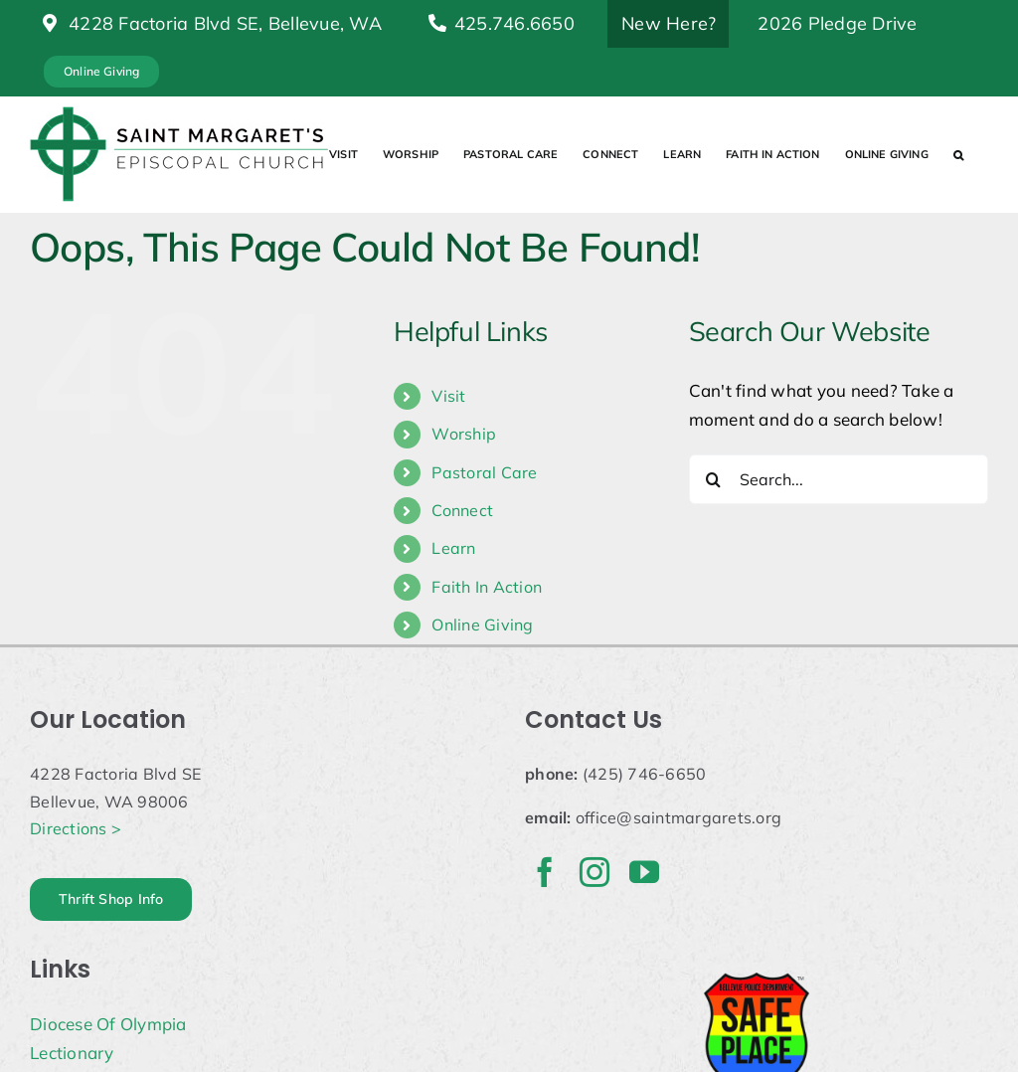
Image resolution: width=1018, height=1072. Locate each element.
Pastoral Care (484, 472)
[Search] (714, 479)
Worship (463, 434)
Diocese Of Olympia (108, 1023)
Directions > (75, 828)
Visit (448, 396)
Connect (462, 510)
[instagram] (594, 872)
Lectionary (72, 1052)
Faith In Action (486, 587)
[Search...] (838, 479)
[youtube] (644, 872)
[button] (958, 154)
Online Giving (482, 624)
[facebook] (545, 872)
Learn (453, 548)
